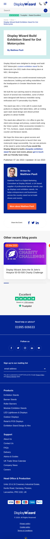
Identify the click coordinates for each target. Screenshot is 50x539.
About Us (8, 439)
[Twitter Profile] (18, 348)
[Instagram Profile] (25, 348)
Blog (12, 20)
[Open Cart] (45, 4)
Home (6, 20)
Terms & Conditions (25, 531)
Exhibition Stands (11, 395)
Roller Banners (10, 404)
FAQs (6, 448)
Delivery (7, 452)
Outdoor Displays (11, 417)
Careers (7, 470)
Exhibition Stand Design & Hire (17, 426)
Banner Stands (10, 399)
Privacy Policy (40, 375)
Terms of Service (11, 376)
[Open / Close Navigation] (7, 4)
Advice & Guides (11, 457)
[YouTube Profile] (39, 348)
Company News (11, 465)
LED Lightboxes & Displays (15, 413)
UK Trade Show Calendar (15, 461)
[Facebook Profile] (11, 348)
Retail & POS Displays (13, 421)
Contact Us (8, 443)
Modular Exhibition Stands (15, 408)
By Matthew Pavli (15, 50)
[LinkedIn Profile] (32, 348)
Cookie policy (25, 527)
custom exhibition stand (27, 66)
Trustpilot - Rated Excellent (25, 15)
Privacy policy (25, 524)
